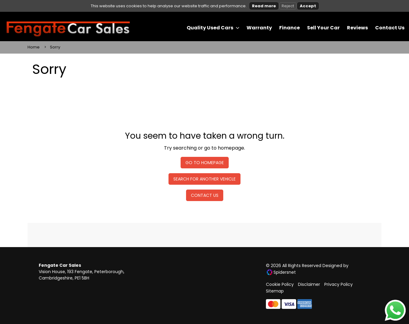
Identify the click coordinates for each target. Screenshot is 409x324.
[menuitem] (213, 27)
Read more (264, 6)
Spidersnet (281, 272)
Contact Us (204, 195)
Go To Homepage (204, 163)
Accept (308, 6)
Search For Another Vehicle (204, 179)
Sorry (55, 47)
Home (34, 47)
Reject (288, 6)
